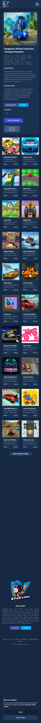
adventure (8, 60)
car (29, 58)
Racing (6, 56)
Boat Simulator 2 (29, 251)
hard (17, 62)
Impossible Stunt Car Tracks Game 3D (17, 188)
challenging (9, 62)
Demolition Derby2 (10, 157)
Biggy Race (27, 220)
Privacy (11, 639)
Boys (35, 258)
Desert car (7, 314)
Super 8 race (27, 157)
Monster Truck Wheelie (12, 346)
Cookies (17, 639)
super (17, 56)
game (29, 56)
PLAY (5, 164)
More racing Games (20, 454)
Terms (5, 639)
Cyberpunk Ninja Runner (12, 377)
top (22, 64)
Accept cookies (20, 717)
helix (13, 58)
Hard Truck (27, 346)
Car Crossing (27, 283)
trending (15, 64)
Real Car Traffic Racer (11, 440)
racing (6, 58)
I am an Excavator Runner (32, 408)
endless (7, 64)
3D (12, 56)
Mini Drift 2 (27, 188)
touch (16, 60)
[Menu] (37, 4)
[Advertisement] (20, 516)
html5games (21, 58)
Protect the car (28, 440)
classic (27, 62)
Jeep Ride (7, 220)
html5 (23, 56)
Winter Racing (9, 251)
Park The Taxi (28, 377)
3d (22, 62)
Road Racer (8, 283)
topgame (29, 64)
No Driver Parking (29, 314)
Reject (21, 712)
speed (23, 60)
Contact (24, 639)
